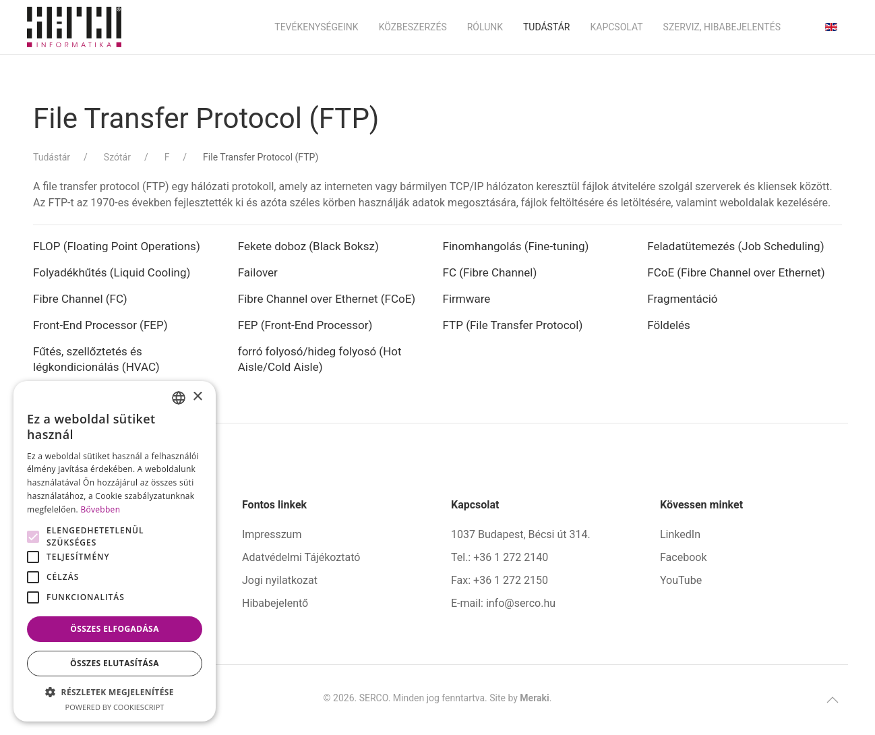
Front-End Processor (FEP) (100, 325)
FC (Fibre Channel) (490, 272)
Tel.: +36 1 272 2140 (499, 557)
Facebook (683, 557)
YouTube (681, 580)
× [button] (197, 397)
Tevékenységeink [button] (316, 27)
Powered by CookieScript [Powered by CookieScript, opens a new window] (114, 707)
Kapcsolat (616, 27)
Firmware (468, 298)
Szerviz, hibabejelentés (722, 27)
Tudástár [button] (546, 27)
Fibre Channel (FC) (80, 298)
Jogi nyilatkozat (280, 580)
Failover (259, 272)
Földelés (668, 325)
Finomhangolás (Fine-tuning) (516, 246)
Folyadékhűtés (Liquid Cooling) (111, 272)
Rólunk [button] (485, 27)
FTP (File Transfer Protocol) (513, 325)
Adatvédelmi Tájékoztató (301, 557)
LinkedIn (680, 534)
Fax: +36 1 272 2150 (499, 580)
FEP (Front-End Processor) (305, 325)
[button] (832, 700)
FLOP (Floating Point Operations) (116, 246)
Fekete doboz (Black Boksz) (308, 246)
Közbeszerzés (413, 27)
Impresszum (271, 534)
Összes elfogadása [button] (114, 629)
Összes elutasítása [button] (114, 663)
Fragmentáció (682, 298)
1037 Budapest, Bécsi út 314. (521, 534)
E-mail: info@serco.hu (503, 603)
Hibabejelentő (275, 603)
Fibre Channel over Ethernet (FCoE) (327, 298)
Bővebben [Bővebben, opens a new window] (100, 509)
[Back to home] (74, 27)
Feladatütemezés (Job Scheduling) (735, 246)
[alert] (114, 551)
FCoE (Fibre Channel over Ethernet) (736, 272)
